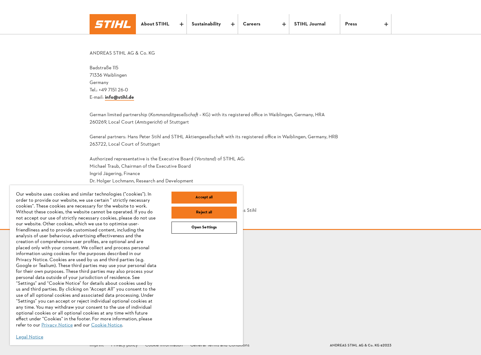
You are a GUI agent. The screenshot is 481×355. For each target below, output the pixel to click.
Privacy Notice (57, 325)
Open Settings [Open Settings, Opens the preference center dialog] (204, 227)
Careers (264, 24)
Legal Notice (29, 337)
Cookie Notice (106, 325)
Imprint (97, 345)
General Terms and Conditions (219, 345)
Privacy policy (124, 345)
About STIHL (162, 24)
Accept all (204, 197)
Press (366, 24)
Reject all (204, 212)
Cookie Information (164, 345)
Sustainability (213, 24)
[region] (126, 265)
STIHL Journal (309, 24)
